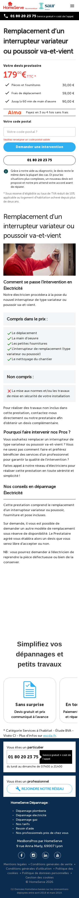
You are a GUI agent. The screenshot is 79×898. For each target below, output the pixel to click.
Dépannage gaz (26, 819)
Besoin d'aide (25, 828)
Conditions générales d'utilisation (29, 868)
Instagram (33, 855)
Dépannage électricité (31, 815)
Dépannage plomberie (31, 811)
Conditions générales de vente (52, 864)
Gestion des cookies (39, 877)
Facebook (21, 855)
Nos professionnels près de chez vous (42, 833)
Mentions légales (16, 864)
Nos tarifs (23, 824)
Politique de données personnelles (46, 873)
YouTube (57, 855)
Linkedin (45, 855)
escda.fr (49, 736)
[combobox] (41, 131)
